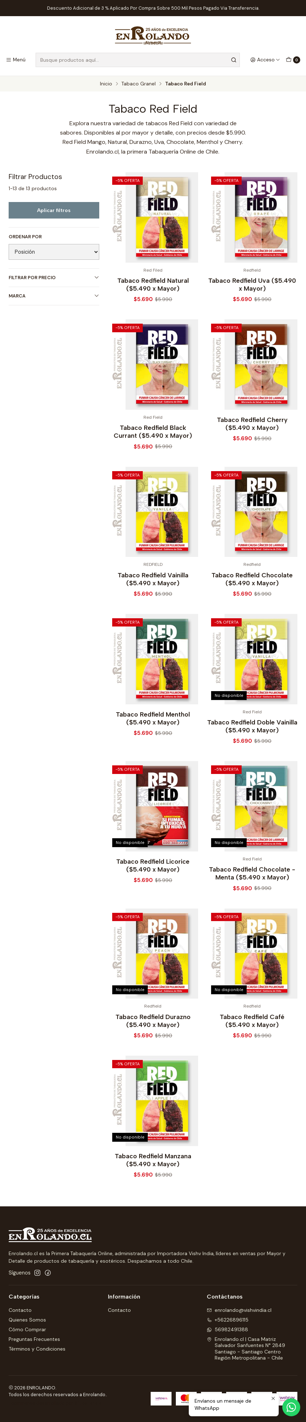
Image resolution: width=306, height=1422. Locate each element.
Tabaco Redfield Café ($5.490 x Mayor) (252, 1054)
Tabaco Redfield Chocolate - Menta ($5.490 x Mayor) (252, 906)
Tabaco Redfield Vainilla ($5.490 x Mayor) (153, 612)
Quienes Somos (27, 1320)
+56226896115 (227, 1320)
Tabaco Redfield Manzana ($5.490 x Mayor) (153, 1193)
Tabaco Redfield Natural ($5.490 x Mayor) (153, 284)
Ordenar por (25, 237)
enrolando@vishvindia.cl (239, 1310)
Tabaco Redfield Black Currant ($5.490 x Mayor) (153, 465)
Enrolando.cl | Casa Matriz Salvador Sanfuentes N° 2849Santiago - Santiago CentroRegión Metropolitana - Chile (246, 1348)
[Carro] (293, 60)
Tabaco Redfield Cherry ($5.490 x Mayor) (252, 457)
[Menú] (15, 60)
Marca (54, 296)
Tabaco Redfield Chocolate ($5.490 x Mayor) (252, 612)
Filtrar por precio (54, 277)
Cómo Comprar (27, 1329)
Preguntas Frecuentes (34, 1339)
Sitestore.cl (88, 1403)
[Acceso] (265, 60)
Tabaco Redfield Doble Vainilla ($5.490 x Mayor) (252, 759)
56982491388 (227, 1329)
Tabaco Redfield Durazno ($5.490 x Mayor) (153, 1054)
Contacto (20, 1310)
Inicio (106, 83)
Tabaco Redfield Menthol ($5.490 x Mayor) (153, 751)
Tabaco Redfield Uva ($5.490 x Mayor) (252, 284)
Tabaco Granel (139, 83)
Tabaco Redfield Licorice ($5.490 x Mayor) (152, 898)
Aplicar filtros (53, 210)
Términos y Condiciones (37, 1349)
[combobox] (138, 60)
